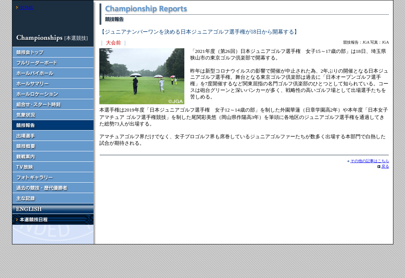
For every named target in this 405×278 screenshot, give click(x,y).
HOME (26, 7)
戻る (385, 166)
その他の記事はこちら (370, 161)
